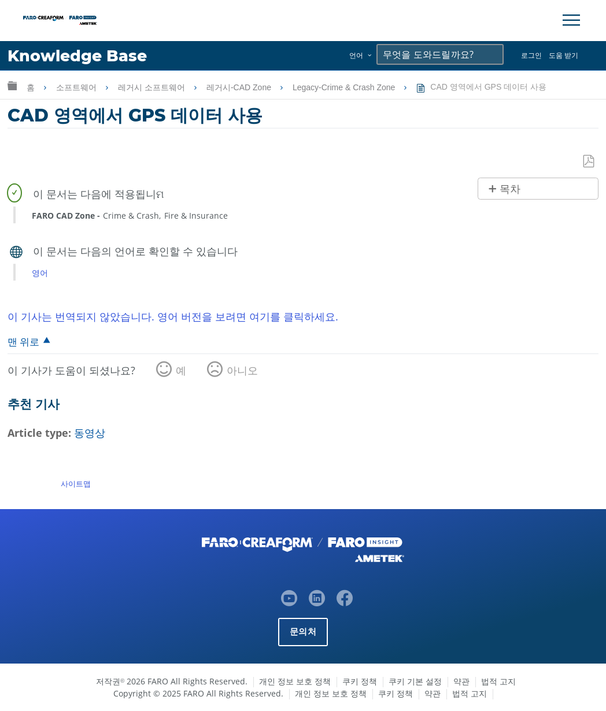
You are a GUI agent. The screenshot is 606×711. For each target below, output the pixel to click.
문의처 (303, 631)
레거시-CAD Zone (240, 87)
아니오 (242, 370)
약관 (461, 681)
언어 (356, 55)
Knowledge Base (77, 55)
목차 (510, 189)
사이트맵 (76, 483)
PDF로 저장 (589, 162)
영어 (40, 272)
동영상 (89, 433)
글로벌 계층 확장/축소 (12, 85)
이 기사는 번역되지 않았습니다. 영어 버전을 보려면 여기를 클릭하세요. (173, 316)
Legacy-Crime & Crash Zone (345, 87)
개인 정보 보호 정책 (295, 681)
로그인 (531, 55)
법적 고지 (498, 681)
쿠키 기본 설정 (415, 681)
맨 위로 (23, 341)
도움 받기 (563, 55)
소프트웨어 (77, 87)
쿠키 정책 (359, 681)
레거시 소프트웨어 (152, 87)
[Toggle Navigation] (571, 20)
